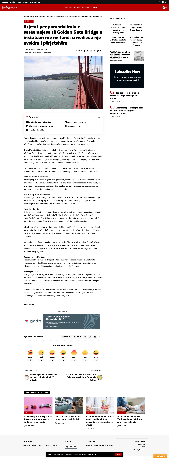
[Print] (97, 51)
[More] (101, 51)
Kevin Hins (29, 151)
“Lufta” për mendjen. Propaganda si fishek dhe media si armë (120, 48)
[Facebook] (157, 2)
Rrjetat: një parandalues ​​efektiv (42, 127)
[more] (103, 7)
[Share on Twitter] (87, 51)
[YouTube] (162, 2)
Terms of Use (92, 454)
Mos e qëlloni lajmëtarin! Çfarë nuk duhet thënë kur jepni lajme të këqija (129, 421)
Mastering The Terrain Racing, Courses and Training (136, 35)
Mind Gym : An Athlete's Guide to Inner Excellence (118, 34)
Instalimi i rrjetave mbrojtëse (41, 123)
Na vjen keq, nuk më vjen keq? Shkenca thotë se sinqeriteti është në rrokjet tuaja (38, 421)
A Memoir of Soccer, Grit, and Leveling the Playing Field (118, 25)
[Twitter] (159, 2)
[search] (158, 7)
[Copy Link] (94, 51)
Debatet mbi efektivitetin (78, 123)
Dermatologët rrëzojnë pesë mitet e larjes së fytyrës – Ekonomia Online (126, 104)
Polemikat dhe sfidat (38, 131)
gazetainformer (31, 49)
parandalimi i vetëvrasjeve (73, 142)
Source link (29, 305)
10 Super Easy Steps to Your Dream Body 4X (136, 25)
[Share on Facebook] (84, 51)
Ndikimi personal (74, 127)
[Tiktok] (165, 2)
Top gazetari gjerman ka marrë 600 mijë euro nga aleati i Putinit (125, 89)
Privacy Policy (78, 454)
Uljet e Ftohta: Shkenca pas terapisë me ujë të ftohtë (68, 419)
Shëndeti (28, 21)
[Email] (91, 51)
